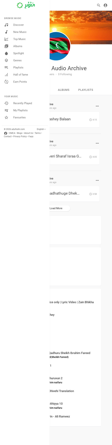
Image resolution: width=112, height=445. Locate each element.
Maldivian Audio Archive (56, 68)
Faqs (31, 136)
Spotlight (14, 53)
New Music (15, 32)
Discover (14, 25)
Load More (56, 208)
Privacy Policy (20, 136)
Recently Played (18, 103)
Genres (13, 60)
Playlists (13, 67)
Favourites (15, 117)
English (40, 129)
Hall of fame (16, 75)
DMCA (12, 133)
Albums (13, 46)
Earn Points (15, 82)
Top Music (15, 39)
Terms (38, 133)
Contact (8, 136)
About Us (28, 133)
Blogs (19, 133)
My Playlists (16, 110)
